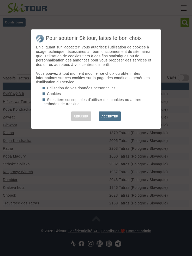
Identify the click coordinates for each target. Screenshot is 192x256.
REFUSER (81, 116)
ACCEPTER (109, 116)
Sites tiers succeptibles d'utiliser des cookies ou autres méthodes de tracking (92, 102)
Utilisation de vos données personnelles (81, 88)
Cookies (54, 94)
